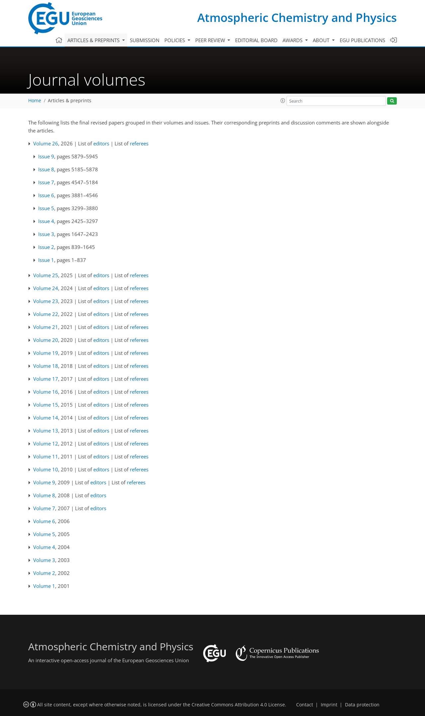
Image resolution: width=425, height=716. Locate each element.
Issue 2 (46, 247)
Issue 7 (46, 182)
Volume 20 (45, 340)
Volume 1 (44, 586)
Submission (144, 40)
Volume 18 (45, 365)
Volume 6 (44, 521)
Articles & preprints (69, 101)
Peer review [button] (210, 40)
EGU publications (362, 40)
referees (139, 143)
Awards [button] (293, 40)
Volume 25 (45, 275)
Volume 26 (45, 143)
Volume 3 (44, 560)
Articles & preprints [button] (94, 40)
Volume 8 (44, 495)
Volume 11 (45, 456)
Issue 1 (46, 260)
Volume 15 (45, 404)
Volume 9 (44, 482)
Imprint (329, 705)
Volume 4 (44, 547)
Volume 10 (45, 469)
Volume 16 (45, 391)
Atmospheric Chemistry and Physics (297, 17)
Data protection (362, 705)
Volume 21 (45, 327)
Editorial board (256, 40)
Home (34, 101)
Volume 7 (44, 508)
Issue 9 (46, 156)
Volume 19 (45, 353)
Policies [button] (175, 40)
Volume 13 (45, 430)
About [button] (322, 40)
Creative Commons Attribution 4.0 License (238, 705)
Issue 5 (46, 208)
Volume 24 (45, 288)
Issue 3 (46, 234)
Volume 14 (45, 417)
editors (101, 143)
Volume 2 (44, 573)
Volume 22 (45, 314)
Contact (304, 705)
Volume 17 (45, 378)
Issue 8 (46, 169)
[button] (283, 101)
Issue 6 (46, 195)
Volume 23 (45, 301)
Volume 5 (44, 534)
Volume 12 (45, 443)
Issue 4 (46, 221)
